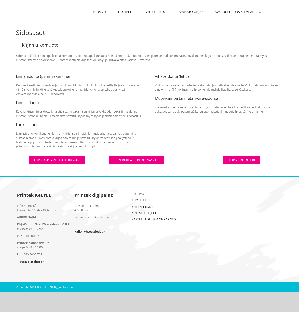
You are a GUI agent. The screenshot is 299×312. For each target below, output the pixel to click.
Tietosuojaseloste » (31, 261)
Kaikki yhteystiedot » (89, 231)
